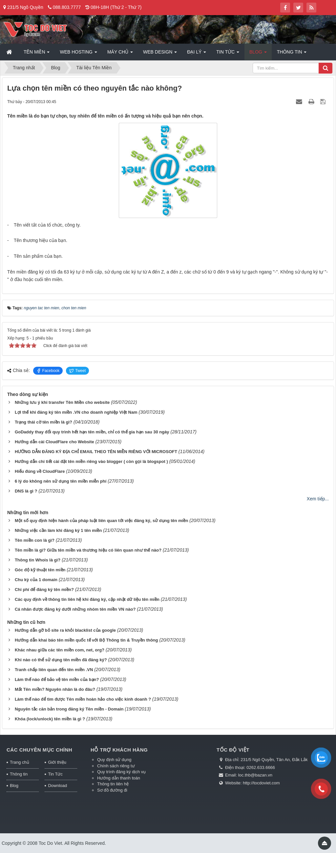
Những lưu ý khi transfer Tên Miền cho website (62, 402)
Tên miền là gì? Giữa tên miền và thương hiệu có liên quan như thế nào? (88, 550)
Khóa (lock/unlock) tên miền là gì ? (50, 718)
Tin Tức (55, 774)
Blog (14, 785)
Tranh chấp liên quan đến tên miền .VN (54, 669)
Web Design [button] (160, 53)
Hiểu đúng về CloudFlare (40, 471)
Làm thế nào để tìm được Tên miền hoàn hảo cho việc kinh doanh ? (83, 699)
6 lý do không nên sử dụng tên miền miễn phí (60, 481)
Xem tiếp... (318, 498)
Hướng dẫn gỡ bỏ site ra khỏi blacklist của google (65, 630)
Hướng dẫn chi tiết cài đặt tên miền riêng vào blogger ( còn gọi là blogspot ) (91, 461)
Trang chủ (19, 762)
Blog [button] (258, 53)
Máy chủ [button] (120, 53)
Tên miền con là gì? (34, 540)
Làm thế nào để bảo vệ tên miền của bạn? (57, 679)
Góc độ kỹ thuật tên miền (40, 569)
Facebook (48, 370)
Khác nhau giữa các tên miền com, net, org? (59, 649)
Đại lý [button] (196, 53)
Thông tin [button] (292, 53)
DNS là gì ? (26, 491)
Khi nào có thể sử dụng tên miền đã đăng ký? (61, 659)
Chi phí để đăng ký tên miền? (44, 589)
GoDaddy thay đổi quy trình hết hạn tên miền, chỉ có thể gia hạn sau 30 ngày (92, 431)
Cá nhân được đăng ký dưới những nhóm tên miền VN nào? (75, 609)
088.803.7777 (67, 7)
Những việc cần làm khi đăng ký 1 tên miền (58, 530)
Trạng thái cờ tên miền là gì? (43, 422)
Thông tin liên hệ (113, 783)
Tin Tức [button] (227, 53)
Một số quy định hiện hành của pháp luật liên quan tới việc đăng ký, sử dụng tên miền (101, 520)
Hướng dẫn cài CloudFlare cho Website (54, 441)
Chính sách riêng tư (116, 765)
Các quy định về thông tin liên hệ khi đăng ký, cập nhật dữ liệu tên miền (87, 599)
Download (57, 785)
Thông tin (19, 774)
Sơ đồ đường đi (112, 790)
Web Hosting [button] (78, 53)
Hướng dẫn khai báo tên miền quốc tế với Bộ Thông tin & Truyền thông (86, 640)
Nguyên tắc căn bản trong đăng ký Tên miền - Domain (69, 709)
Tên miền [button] (37, 53)
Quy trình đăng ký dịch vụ (121, 771)
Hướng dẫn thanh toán (118, 778)
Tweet (77, 370)
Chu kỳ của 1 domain (36, 579)
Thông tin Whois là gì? (37, 560)
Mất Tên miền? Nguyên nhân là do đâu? (55, 689)
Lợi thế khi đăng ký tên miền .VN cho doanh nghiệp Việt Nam (76, 412)
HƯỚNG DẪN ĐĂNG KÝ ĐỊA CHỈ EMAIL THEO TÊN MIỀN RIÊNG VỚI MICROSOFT (96, 451)
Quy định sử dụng (114, 759)
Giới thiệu (57, 762)
